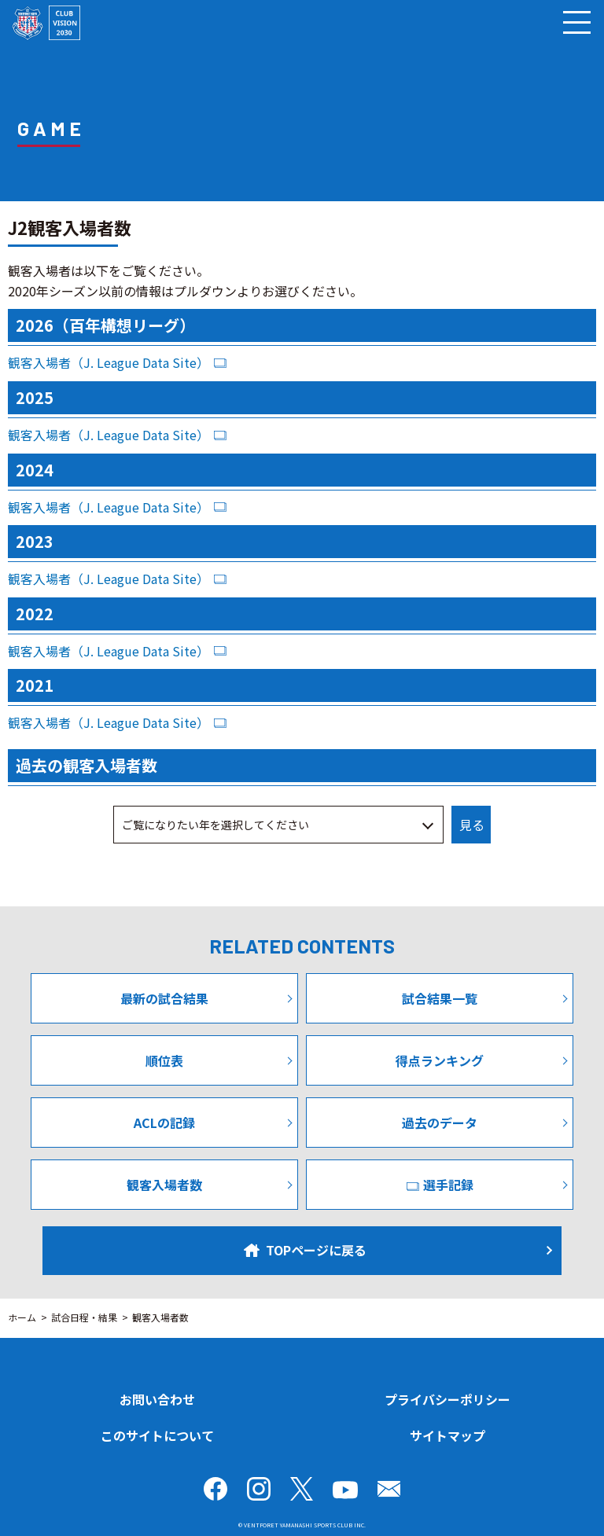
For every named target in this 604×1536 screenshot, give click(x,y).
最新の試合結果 (164, 998)
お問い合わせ (157, 1399)
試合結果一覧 (439, 998)
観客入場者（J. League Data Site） (108, 362)
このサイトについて (157, 1435)
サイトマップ (447, 1435)
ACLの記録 (164, 1122)
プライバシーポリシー (447, 1399)
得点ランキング (440, 1060)
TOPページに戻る (305, 1249)
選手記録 (440, 1184)
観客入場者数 (164, 1184)
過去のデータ (439, 1122)
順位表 (164, 1060)
